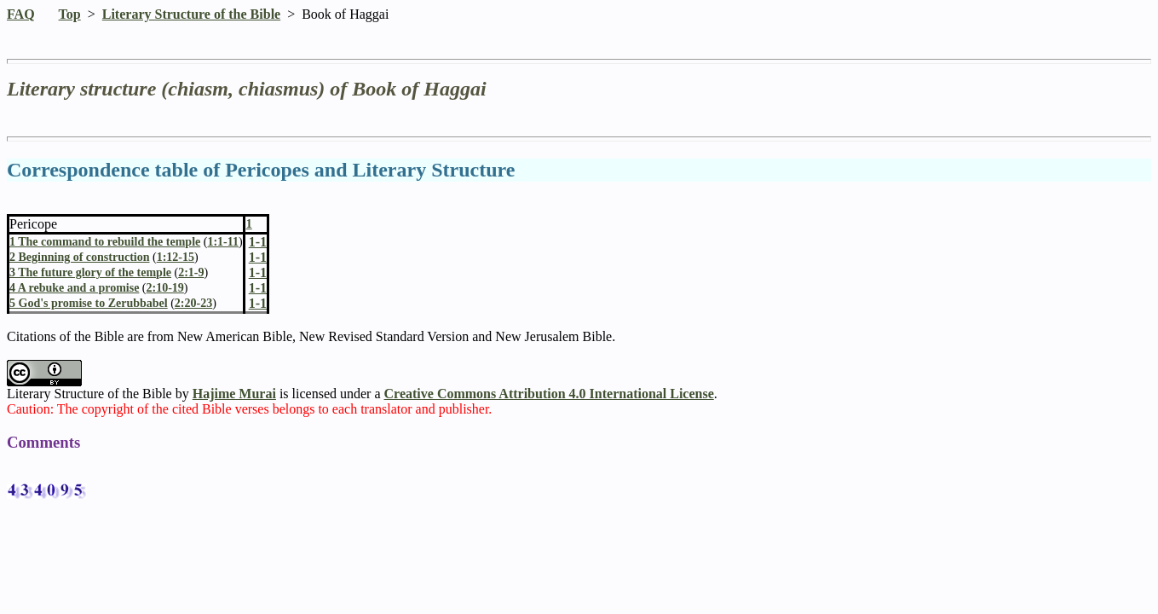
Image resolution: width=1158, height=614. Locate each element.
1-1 (258, 257)
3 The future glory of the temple (90, 272)
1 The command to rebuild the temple (104, 241)
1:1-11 (223, 241)
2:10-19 (165, 287)
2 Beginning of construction (79, 257)
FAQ (21, 14)
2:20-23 (193, 303)
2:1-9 (191, 272)
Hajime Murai (234, 393)
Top (70, 14)
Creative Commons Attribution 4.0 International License (549, 393)
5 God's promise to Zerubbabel (88, 303)
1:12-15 (175, 257)
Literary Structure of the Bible (191, 14)
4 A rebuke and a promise (74, 287)
